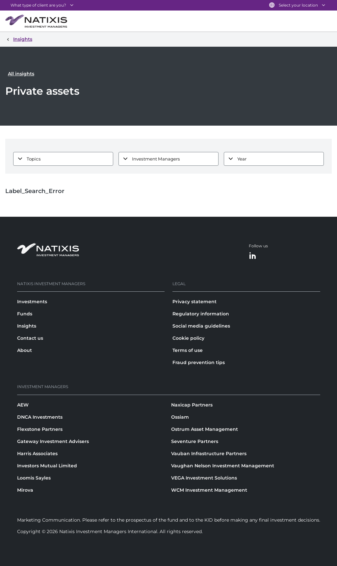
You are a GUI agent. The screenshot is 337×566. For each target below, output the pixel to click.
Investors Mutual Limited (47, 466)
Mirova (25, 490)
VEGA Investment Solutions (204, 478)
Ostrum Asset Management (204, 429)
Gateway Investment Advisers (53, 441)
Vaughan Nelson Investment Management (222, 466)
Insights (26, 326)
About (24, 350)
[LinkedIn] (253, 256)
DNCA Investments (40, 417)
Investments (32, 302)
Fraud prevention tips (198, 362)
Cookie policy (188, 338)
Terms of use (187, 350)
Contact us (30, 338)
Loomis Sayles (34, 478)
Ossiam (180, 417)
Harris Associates (37, 453)
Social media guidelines (201, 326)
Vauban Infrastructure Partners (208, 453)
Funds (24, 314)
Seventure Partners (194, 441)
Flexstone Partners (40, 429)
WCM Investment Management (209, 490)
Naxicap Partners (192, 405)
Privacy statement (194, 302)
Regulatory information (200, 314)
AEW (23, 405)
